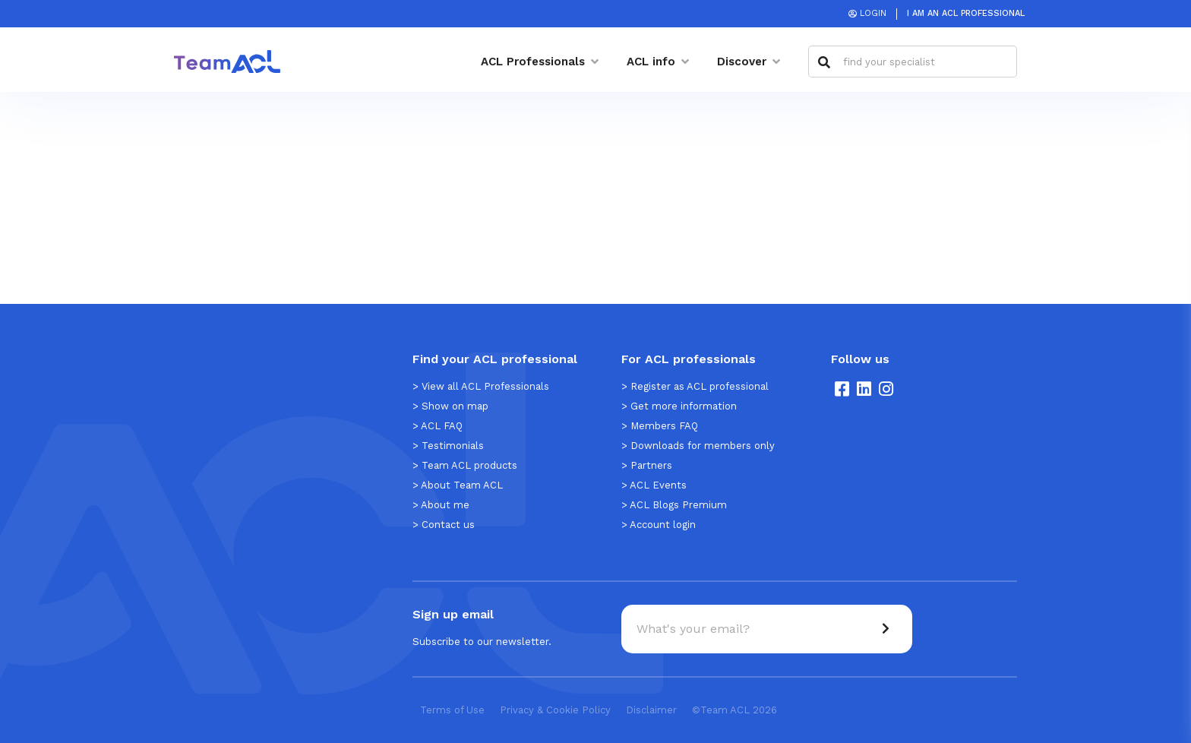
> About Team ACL (457, 485)
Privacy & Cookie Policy (555, 710)
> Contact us (443, 524)
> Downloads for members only (698, 445)
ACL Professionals (533, 61)
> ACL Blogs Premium (674, 505)
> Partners (646, 465)
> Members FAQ (659, 426)
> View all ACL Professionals (480, 386)
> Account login (658, 524)
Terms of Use (452, 710)
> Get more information (679, 406)
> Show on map (450, 406)
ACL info (651, 61)
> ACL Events (654, 485)
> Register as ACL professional (695, 386)
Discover (741, 61)
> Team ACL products (464, 465)
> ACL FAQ (437, 426)
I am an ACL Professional (966, 13)
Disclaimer (651, 710)
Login (873, 13)
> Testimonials (448, 445)
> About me (440, 505)
